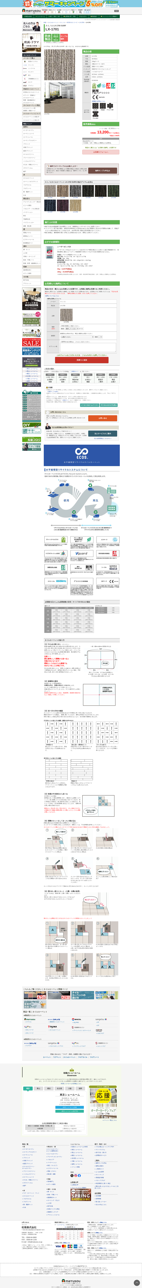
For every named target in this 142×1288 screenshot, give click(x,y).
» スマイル (28, 1022)
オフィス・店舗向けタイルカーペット (29, 96)
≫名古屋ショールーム (31, 376)
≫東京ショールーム (32, 368)
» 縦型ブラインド (27, 1164)
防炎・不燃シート (28, 260)
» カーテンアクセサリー (29, 1153)
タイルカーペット (29, 55)
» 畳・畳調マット (27, 1205)
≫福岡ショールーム (32, 381)
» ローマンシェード (28, 1178)
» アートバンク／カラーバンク (82, 1031)
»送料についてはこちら (52, 296)
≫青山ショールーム (32, 371)
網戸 (24, 171)
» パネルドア (50, 1160)
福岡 (80, 1089)
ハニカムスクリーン (29, 161)
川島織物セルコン (31, 79)
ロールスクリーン (28, 154)
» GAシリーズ (29, 1030)
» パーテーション (51, 1163)
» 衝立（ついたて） (52, 1166)
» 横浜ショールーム (76, 1156)
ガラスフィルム (28, 168)
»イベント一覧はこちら (110, 1121)
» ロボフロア (100, 1034)
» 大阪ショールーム (76, 1162)
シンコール (29, 68)
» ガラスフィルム (27, 1183)
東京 (28, 1089)
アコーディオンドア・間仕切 (32, 202)
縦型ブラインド (28, 151)
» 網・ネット (50, 1192)
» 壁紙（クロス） (51, 1172)
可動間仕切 (26, 219)
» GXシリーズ (29, 1034)
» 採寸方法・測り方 (100, 1153)
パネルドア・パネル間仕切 (31, 209)
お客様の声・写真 (69, 16)
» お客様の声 (74, 1185)
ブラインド (26, 144)
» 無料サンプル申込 (100, 1164)
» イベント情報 (75, 1168)
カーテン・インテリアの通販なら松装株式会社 (71, 1285)
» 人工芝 (48, 1204)
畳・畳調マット (28, 192)
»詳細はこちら (99, 1233)
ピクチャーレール (28, 239)
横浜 (49, 1089)
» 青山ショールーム (76, 1153)
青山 (38, 1089)
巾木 (24, 195)
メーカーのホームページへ (89, 406)
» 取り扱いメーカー (100, 1202)
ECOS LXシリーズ (72, 22)
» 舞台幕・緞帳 (50, 1175)
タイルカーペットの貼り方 (31, 120)
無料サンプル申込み (102, 171)
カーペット (47, 1058)
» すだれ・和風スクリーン (30, 1180)
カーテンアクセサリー (30, 140)
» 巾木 (24, 1208)
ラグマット (57, 1058)
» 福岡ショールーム (76, 1165)
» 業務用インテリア (52, 1212)
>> (74, 1228)
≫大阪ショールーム (32, 378)
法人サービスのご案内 (103, 434)
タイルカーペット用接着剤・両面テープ (29, 109)
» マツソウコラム (100, 1150)
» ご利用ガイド (99, 1169)
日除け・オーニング (29, 256)
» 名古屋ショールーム (77, 1159)
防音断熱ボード (28, 243)
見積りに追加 (82, 360)
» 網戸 (24, 1186)
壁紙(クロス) (27, 232)
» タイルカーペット (55, 1031)
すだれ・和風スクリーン (30, 164)
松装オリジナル (30, 61)
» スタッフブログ (100, 1181)
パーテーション (28, 212)
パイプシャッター (28, 222)
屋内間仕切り (27, 270)
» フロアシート (26, 1202)
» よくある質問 (99, 1172)
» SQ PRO (76, 1023)
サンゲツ (28, 72)
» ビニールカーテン (52, 1154)
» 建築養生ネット (51, 1198)
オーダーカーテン (28, 130)
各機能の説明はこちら (98, 101)
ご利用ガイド (74, 372)
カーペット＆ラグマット (30, 181)
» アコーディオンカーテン (54, 1157)
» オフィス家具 (50, 1185)
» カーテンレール (27, 1155)
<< (65, 1228)
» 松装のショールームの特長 (79, 1147)
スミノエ (28, 65)
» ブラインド (26, 1158)
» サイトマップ (99, 1175)
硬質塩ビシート (28, 236)
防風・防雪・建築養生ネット (32, 263)
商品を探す (28, 16)
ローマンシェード (28, 133)
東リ (27, 75)
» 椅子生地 (49, 1207)
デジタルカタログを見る (109, 406)
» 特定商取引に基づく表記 (102, 1184)
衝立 (24, 215)
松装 (45, 22)
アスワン (28, 86)
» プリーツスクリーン (28, 1172)
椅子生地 (26, 280)
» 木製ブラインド (27, 1161)
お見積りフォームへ (100, 152)
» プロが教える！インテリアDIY (104, 1147)
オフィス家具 (27, 273)
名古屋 (59, 1089)
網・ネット (26, 249)
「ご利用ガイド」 (66, 401)
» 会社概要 (98, 1196)
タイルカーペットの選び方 (31, 117)
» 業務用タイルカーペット (57, 1022)
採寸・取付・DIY (54, 16)
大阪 (70, 1089)
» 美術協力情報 (99, 1178)
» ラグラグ (28, 1046)
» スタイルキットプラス (56, 1047)
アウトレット (27, 283)
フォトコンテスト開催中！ (109, 16)
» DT (97, 1026)
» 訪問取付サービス (100, 1156)
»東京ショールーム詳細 (70, 1108)
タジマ (27, 82)
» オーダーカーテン (28, 1150)
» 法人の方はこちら (100, 1205)
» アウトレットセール (52, 1215)
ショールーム (40, 16)
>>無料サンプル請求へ (53, 392)
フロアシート (27, 188)
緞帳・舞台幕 (27, 226)
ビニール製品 (27, 205)
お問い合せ (102, 419)
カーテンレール (28, 137)
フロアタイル (27, 185)
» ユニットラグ (100, 1047)
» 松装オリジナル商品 (52, 1210)
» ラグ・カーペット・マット (30, 1194)
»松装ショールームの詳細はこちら (71, 1084)
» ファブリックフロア (79, 1047)
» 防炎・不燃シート (52, 1195)
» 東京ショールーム (76, 1150)
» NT (97, 1023)
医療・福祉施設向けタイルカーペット (29, 101)
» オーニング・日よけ (52, 1201)
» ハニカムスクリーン (28, 1175)
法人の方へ (83, 16)
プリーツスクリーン (29, 157)
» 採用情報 (98, 1199)
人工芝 (25, 253)
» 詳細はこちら (66, 1243)
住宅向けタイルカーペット (31, 92)
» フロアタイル (26, 1199)
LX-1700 (81, 22)
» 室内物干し (50, 1182)
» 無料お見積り (99, 1167)
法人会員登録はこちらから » (102, 439)
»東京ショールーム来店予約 (69, 1112)
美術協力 (94, 16)
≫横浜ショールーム (32, 373)
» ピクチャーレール (52, 1169)
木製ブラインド (28, 147)
